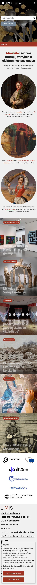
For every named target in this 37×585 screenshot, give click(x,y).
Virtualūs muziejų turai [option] (11, 222)
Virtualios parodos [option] (10, 261)
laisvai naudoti (10, 209)
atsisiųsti (10, 160)
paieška (19, 112)
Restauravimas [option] (9, 379)
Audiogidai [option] (7, 300)
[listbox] (11, 222)
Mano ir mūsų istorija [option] (11, 418)
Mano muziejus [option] (9, 339)
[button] (18, 44)
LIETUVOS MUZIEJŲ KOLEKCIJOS (20, 2)
